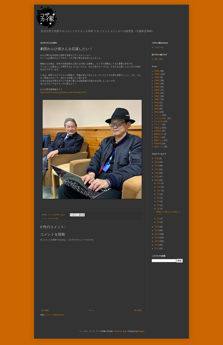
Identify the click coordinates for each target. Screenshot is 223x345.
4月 (158, 205)
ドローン (158, 124)
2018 (157, 230)
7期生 (156, 106)
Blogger (141, 331)
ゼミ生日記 (158, 121)
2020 (157, 180)
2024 (157, 166)
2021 (157, 176)
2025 (157, 162)
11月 (159, 187)
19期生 (157, 99)
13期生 (157, 80)
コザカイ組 (158, 47)
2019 (157, 227)
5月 (158, 201)
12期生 (157, 77)
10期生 (157, 71)
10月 (159, 191)
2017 (157, 234)
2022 (157, 173)
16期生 (157, 90)
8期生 (156, 109)
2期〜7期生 (159, 59)
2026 (157, 158)
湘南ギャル (158, 140)
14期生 (157, 83)
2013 (157, 248)
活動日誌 (158, 128)
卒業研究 (158, 143)
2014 (157, 245)
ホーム (91, 310)
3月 (158, 209)
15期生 (157, 87)
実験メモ (158, 137)
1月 (158, 222)
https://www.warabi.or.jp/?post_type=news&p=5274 (63, 92)
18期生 (157, 96)
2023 (157, 169)
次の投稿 (44, 310)
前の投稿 (138, 310)
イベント (158, 115)
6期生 (156, 102)
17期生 (157, 93)
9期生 (156, 112)
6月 (158, 198)
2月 (158, 219)
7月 (158, 194)
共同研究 (158, 131)
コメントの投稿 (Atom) (54, 315)
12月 (159, 183)
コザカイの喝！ (53, 218)
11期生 (157, 74)
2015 (157, 241)
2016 (157, 238)
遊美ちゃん (158, 147)
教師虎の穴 (158, 134)
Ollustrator (118, 331)
